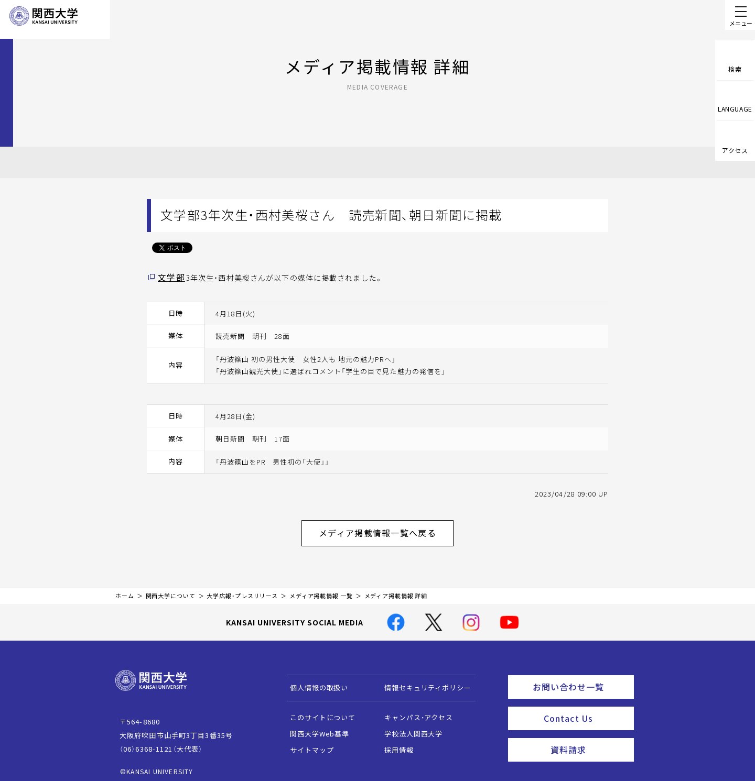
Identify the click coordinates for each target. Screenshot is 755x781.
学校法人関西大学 (409, 728)
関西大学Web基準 (314, 728)
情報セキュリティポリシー (423, 682)
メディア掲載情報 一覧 (321, 590)
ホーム (124, 590)
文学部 (169, 277)
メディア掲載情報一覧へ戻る (386, 529)
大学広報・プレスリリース (242, 590)
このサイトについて (318, 712)
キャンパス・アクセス (414, 712)
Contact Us (585, 708)
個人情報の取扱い (314, 682)
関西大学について (171, 590)
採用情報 (394, 744)
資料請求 (589, 737)
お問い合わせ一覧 (581, 679)
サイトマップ (307, 744)
